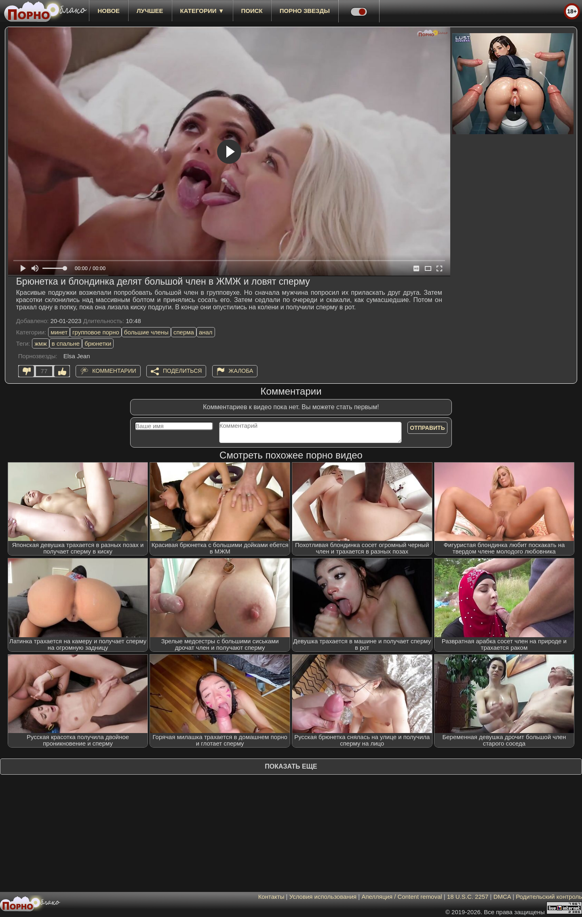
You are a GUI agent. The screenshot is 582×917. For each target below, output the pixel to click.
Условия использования (323, 896)
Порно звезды (305, 10)
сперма (183, 332)
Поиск (252, 10)
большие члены (146, 332)
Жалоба (241, 371)
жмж (40, 343)
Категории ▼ (202, 10)
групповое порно (95, 332)
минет (59, 332)
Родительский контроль (549, 896)
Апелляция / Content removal (401, 896)
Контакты (271, 896)
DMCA (502, 896)
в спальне (66, 343)
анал (206, 332)
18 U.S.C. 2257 (468, 896)
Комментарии (114, 371)
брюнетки (97, 343)
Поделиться (182, 371)
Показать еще (291, 766)
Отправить (427, 428)
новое (108, 10)
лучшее (150, 10)
